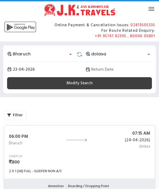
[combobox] (40, 54)
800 (16, 162)
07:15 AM (141, 133)
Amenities (56, 186)
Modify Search (79, 83)
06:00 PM (18, 136)
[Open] (70, 54)
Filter (15, 115)
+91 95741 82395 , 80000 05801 (125, 36)
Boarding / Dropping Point (88, 186)
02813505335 (142, 25)
